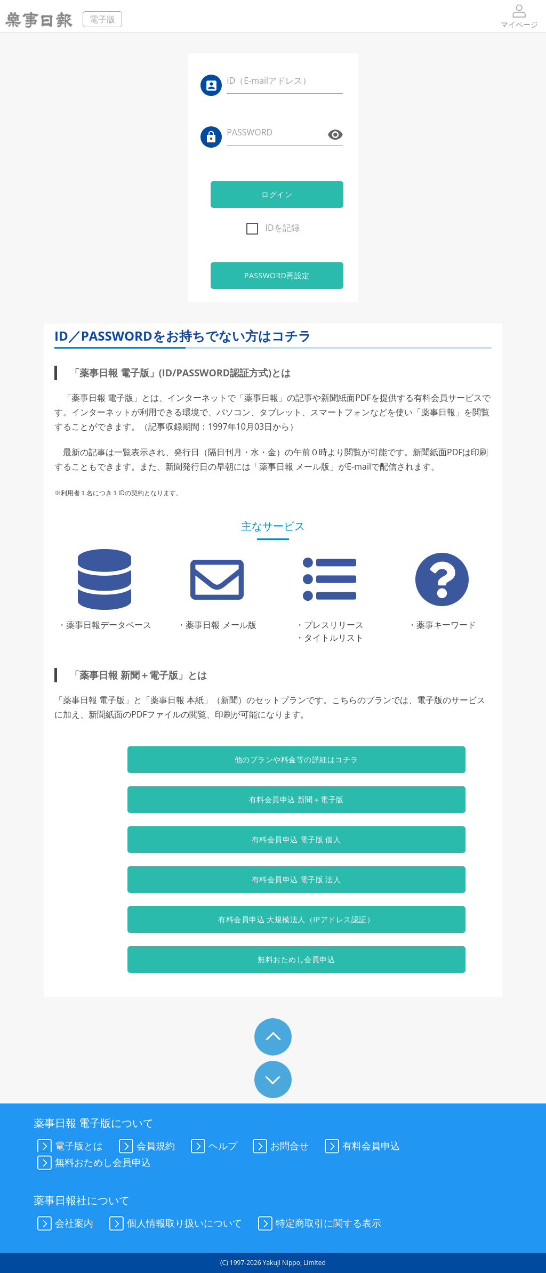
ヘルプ (212, 1147)
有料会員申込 (360, 1147)
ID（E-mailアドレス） (269, 80)
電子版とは (68, 1147)
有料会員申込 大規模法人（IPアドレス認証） (273, 919)
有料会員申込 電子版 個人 (273, 839)
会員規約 (145, 1147)
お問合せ (279, 1147)
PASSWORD (249, 132)
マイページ (519, 15)
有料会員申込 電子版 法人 (273, 879)
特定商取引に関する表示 (317, 1224)
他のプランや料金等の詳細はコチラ (273, 759)
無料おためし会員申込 (272, 959)
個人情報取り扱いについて (174, 1224)
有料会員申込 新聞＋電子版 (273, 799)
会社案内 (63, 1224)
